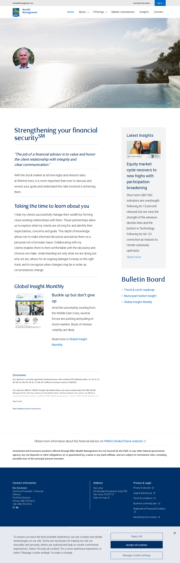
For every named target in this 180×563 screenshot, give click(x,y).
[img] (90, 63)
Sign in (160, 3)
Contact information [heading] (24, 482)
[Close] (174, 533)
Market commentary (123, 11)
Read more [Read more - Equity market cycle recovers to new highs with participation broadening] (134, 257)
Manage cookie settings (137, 555)
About (84, 11)
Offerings (100, 11)
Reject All (136, 536)
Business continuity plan (145, 503)
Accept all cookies (136, 545)
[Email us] (14, 507)
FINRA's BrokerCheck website (123, 441)
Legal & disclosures (143, 493)
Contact (158, 11)
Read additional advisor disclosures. (27, 408)
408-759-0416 (27, 500)
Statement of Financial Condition (149, 508)
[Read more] (17, 401)
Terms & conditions (143, 498)
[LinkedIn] (17, 507)
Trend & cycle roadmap (139, 290)
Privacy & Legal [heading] (142, 482)
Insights (144, 11)
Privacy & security (142, 487)
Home (70, 11)
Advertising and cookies (145, 517)
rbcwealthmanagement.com (23, 3)
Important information (141, 3)
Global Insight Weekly (138, 302)
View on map (100, 497)
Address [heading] (98, 482)
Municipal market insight (140, 296)
